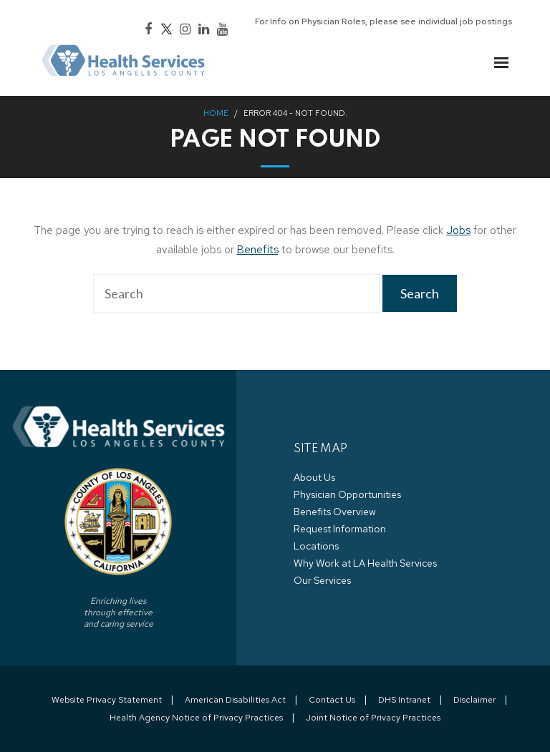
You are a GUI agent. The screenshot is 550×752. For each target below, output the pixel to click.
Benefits (258, 250)
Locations (316, 545)
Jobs (458, 230)
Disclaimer (474, 699)
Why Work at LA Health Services (365, 563)
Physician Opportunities (347, 494)
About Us (314, 477)
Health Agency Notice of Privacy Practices (196, 717)
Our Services (322, 580)
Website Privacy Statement (107, 699)
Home (215, 113)
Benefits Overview (335, 511)
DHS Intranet (404, 699)
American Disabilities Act (235, 699)
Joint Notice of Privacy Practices (373, 717)
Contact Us (332, 699)
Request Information (340, 528)
